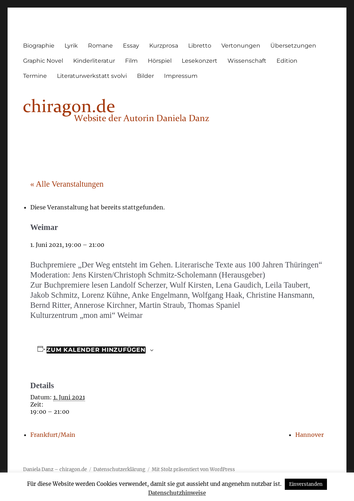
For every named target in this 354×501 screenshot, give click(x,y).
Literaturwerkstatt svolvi (92, 75)
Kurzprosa (163, 45)
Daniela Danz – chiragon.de (55, 469)
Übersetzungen (293, 45)
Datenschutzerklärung (119, 469)
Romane (100, 45)
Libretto (199, 45)
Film (131, 60)
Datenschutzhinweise (177, 492)
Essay (131, 45)
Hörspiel (160, 60)
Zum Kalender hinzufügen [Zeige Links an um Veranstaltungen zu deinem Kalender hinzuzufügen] (96, 349)
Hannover (309, 434)
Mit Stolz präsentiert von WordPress (193, 469)
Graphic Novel (43, 60)
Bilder (145, 75)
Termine (35, 75)
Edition (286, 60)
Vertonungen (240, 45)
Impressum (181, 75)
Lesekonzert (199, 60)
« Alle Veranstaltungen (67, 184)
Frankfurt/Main (52, 434)
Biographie (38, 45)
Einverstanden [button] (306, 484)
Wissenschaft (246, 60)
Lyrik (71, 45)
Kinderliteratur (94, 60)
